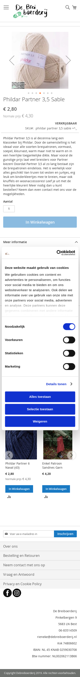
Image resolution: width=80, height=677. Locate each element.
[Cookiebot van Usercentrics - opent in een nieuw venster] (57, 253)
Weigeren (40, 421)
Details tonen (56, 384)
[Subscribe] (65, 533)
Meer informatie (15, 242)
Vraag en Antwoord (18, 574)
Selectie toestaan (40, 409)
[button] (11, 60)
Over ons (10, 546)
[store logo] (30, 11)
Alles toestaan (40, 396)
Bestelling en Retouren (21, 555)
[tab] (40, 242)
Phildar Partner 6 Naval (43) (17, 465)
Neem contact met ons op (24, 565)
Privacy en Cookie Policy (22, 584)
